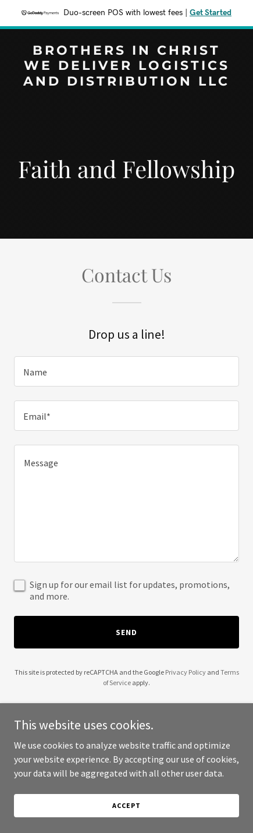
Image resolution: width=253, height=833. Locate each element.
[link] (126, 82)
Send (126, 632)
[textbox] (126, 371)
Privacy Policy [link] (185, 672)
